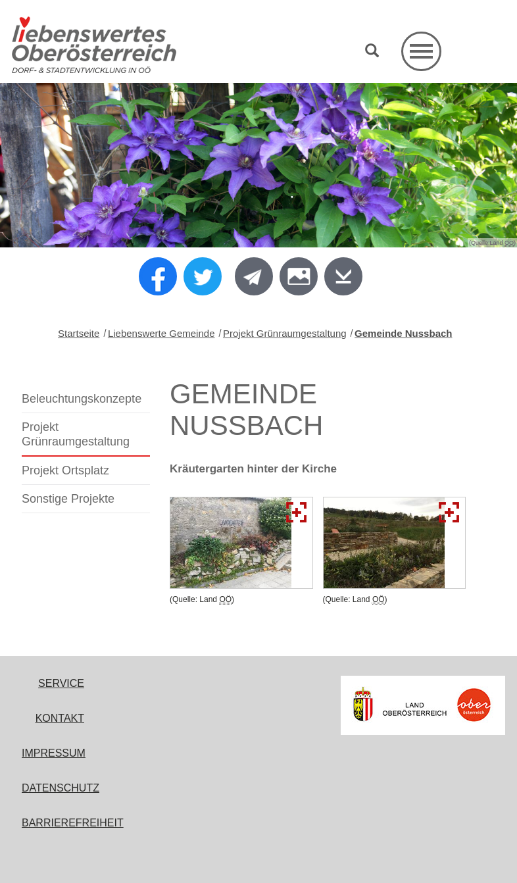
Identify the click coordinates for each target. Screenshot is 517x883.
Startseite (78, 333)
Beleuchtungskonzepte (81, 398)
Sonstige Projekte (68, 498)
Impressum (54, 753)
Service (61, 683)
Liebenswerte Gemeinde (161, 333)
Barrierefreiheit (73, 822)
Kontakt (60, 718)
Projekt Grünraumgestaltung (285, 333)
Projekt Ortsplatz (65, 470)
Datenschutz (60, 788)
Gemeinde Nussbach (403, 333)
